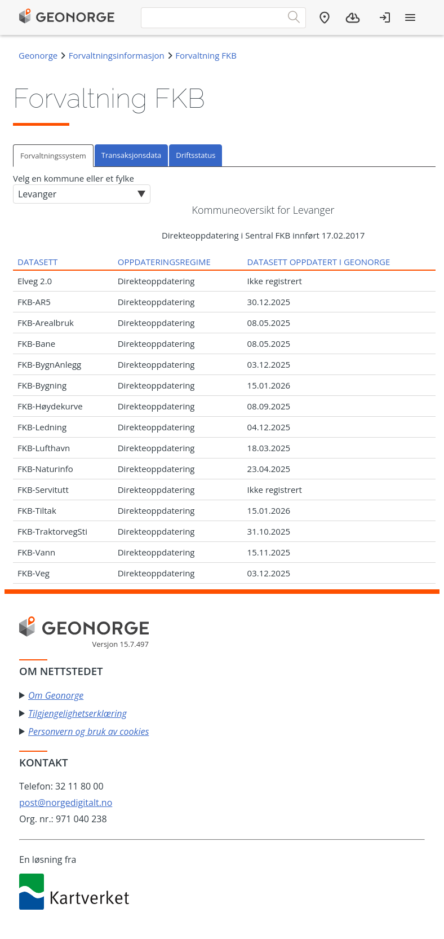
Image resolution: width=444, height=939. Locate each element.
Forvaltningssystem (53, 156)
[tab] (54, 155)
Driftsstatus (195, 155)
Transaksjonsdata (131, 155)
